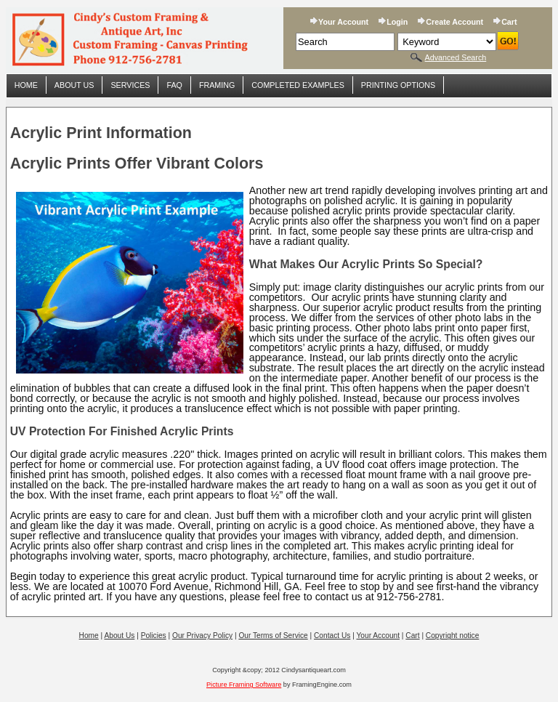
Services (130, 85)
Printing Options (398, 85)
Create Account (454, 21)
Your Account (343, 21)
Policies (153, 636)
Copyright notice (453, 636)
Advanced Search (456, 57)
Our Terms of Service (272, 636)
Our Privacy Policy (202, 636)
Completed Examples (297, 85)
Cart (509, 21)
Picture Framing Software (243, 684)
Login (397, 21)
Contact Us (332, 636)
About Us (74, 85)
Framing (217, 85)
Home (26, 85)
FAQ (174, 85)
